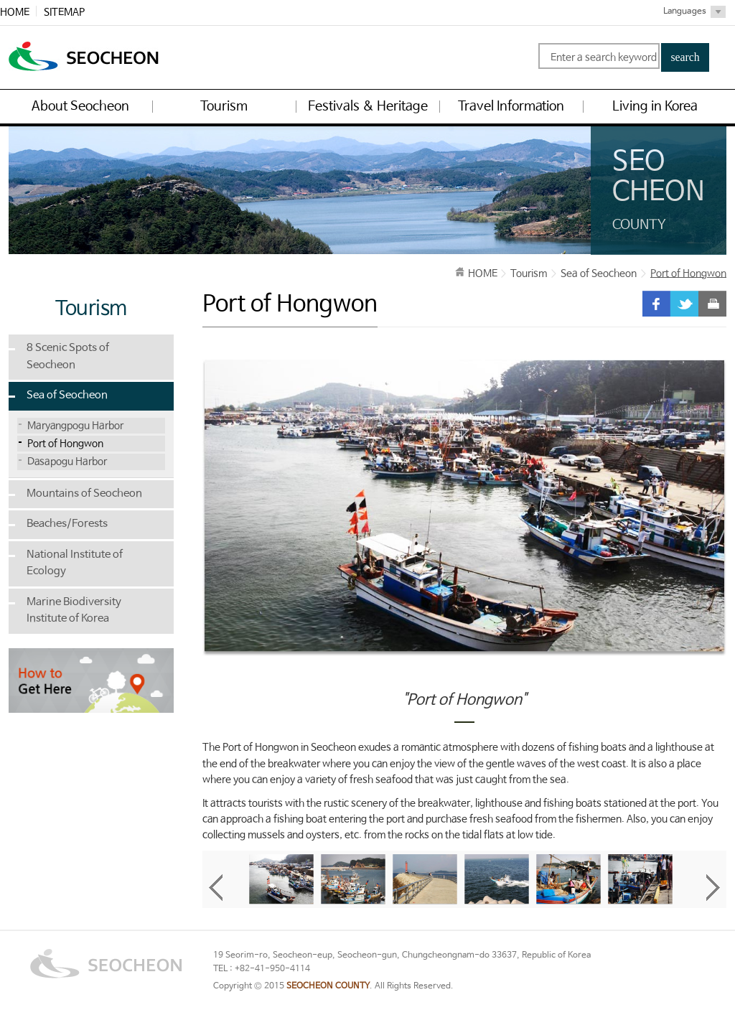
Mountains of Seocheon (84, 494)
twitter (684, 304)
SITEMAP (64, 12)
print (712, 304)
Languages (684, 11)
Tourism (528, 273)
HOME (14, 12)
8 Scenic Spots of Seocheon (68, 356)
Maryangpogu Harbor (75, 425)
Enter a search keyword (604, 57)
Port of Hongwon (65, 443)
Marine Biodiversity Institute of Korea (74, 611)
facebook (656, 304)
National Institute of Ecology (75, 563)
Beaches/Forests (67, 524)
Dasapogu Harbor (67, 461)
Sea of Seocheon (67, 395)
